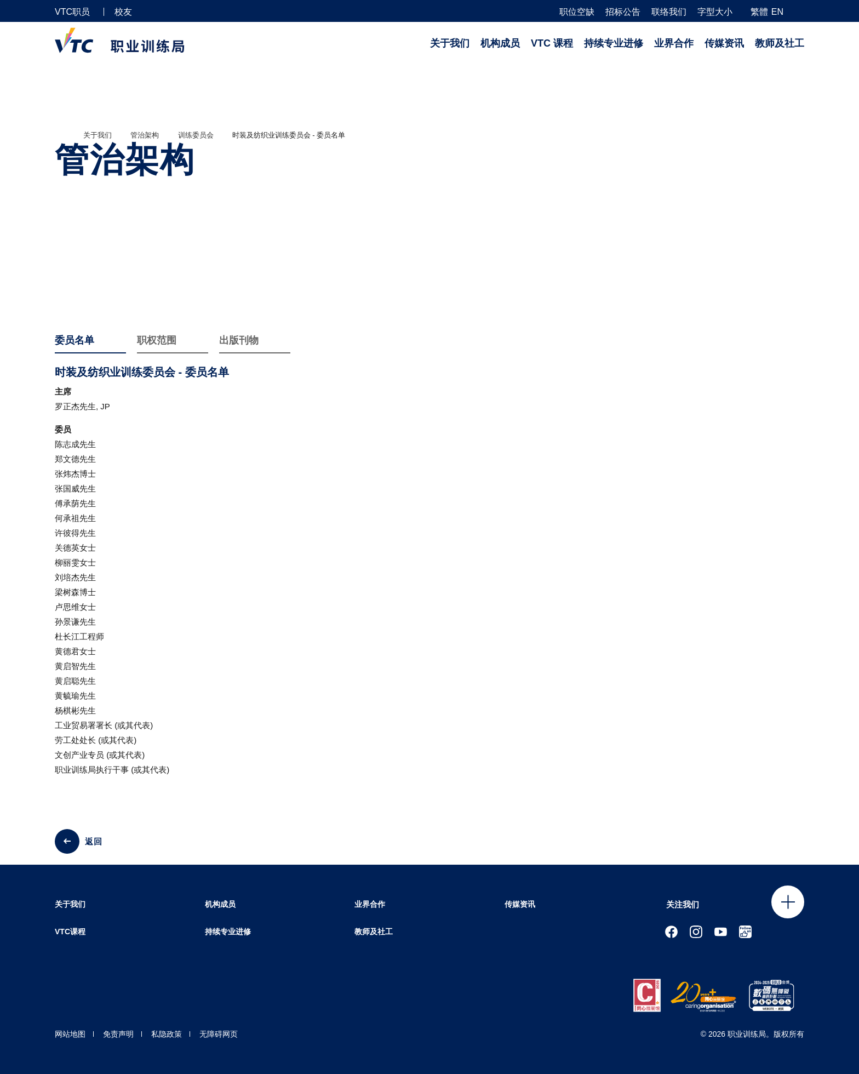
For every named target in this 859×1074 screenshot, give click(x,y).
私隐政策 (166, 1034)
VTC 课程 (552, 43)
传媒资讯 (724, 43)
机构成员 (500, 43)
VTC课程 (70, 931)
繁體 (759, 11)
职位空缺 (576, 12)
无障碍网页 (218, 1034)
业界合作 (674, 43)
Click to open (787, 902)
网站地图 (70, 1034)
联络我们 (668, 12)
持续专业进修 (613, 43)
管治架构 (144, 135)
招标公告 (622, 12)
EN (777, 11)
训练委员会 (196, 135)
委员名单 (74, 340)
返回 (93, 841)
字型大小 (714, 12)
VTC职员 (72, 11)
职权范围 (156, 340)
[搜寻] (799, 11)
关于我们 (449, 43)
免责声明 (118, 1034)
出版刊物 (239, 340)
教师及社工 (779, 43)
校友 (123, 11)
